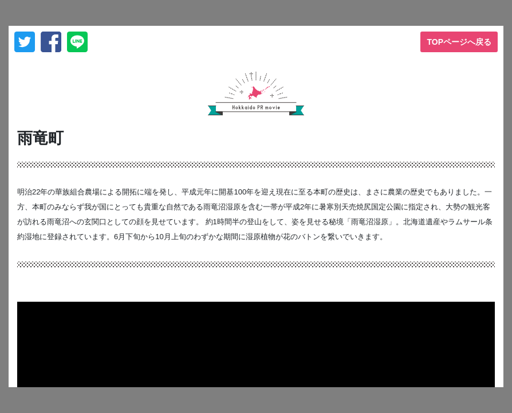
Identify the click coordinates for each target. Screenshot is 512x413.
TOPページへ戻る (459, 41)
